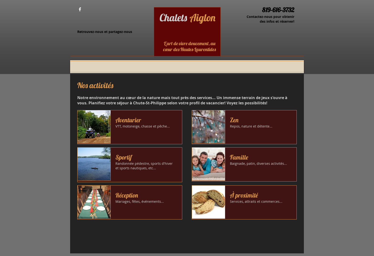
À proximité (244, 195)
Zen (234, 120)
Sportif (123, 157)
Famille (239, 157)
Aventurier (128, 120)
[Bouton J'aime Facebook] (93, 9)
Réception (126, 195)
